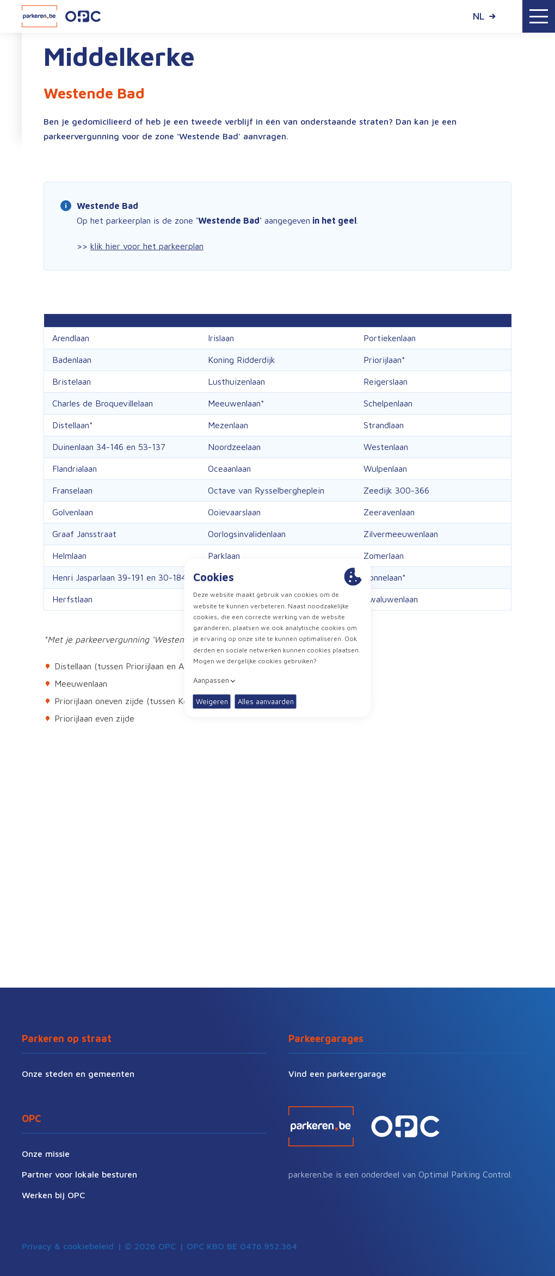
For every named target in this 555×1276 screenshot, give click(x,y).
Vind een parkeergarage (337, 1073)
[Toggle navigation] (538, 16)
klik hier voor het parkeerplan (146, 246)
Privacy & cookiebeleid (68, 1246)
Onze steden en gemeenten (78, 1073)
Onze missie (46, 1153)
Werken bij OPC (53, 1195)
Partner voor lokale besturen (79, 1174)
